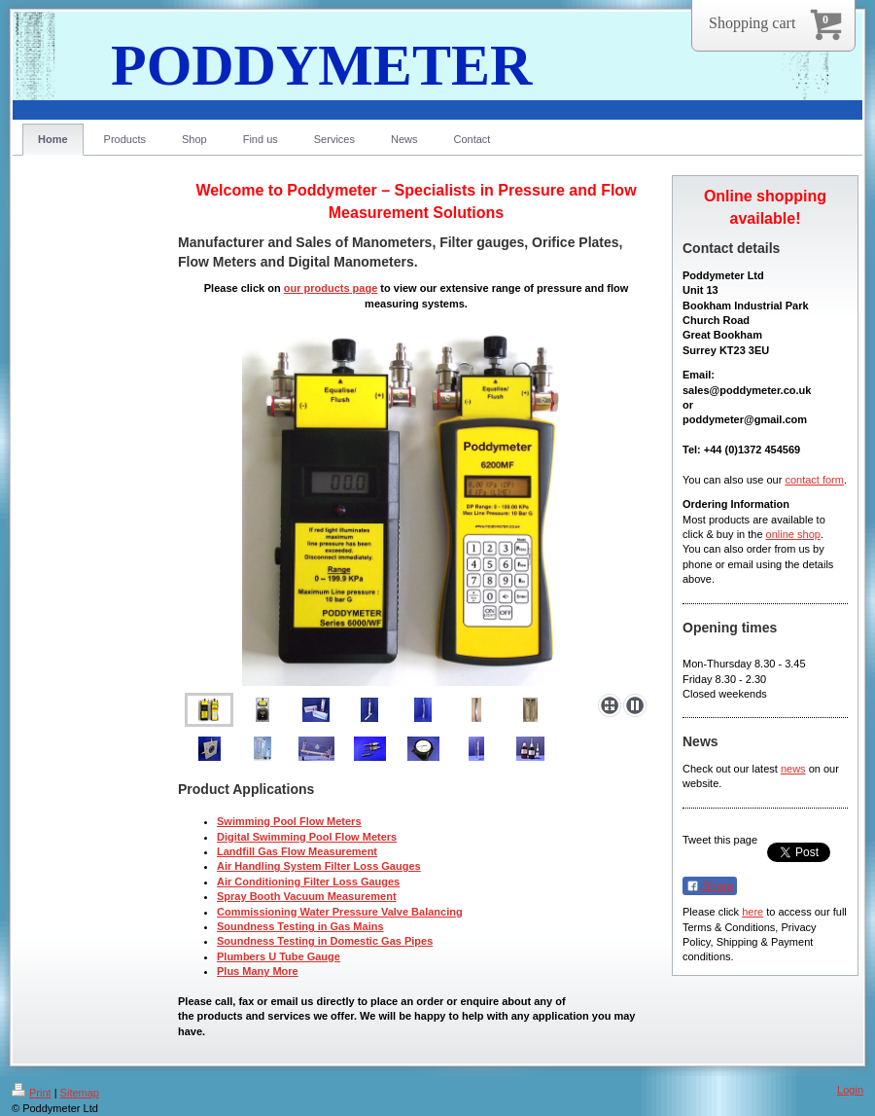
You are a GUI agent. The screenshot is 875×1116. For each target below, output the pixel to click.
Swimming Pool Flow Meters (289, 821)
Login (850, 1090)
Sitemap (79, 1092)
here (752, 912)
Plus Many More (257, 971)
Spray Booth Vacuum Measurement (307, 896)
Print (32, 1092)
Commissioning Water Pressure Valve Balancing (340, 912)
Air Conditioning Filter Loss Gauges (308, 881)
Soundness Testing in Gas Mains (300, 926)
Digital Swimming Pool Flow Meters (307, 837)
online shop (793, 534)
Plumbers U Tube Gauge (278, 956)
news (793, 768)
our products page (331, 288)
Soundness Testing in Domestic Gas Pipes (325, 941)
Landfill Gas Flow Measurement (297, 851)
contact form (814, 480)
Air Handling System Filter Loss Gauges (319, 866)
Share (709, 886)
